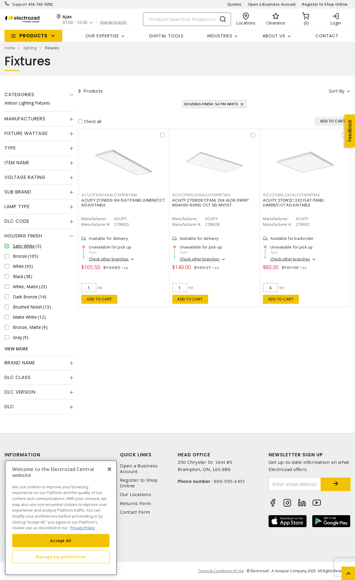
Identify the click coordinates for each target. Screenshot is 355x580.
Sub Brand (17, 192)
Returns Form (135, 503)
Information (22, 455)
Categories (19, 94)
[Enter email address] (295, 484)
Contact (327, 36)
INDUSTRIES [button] (219, 36)
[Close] (109, 469)
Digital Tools (166, 36)
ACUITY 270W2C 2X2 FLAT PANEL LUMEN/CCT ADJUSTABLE (293, 203)
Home (9, 47)
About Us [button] (274, 36)
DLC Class (17, 377)
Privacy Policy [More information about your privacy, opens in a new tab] (82, 527)
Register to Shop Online (325, 4)
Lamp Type (17, 206)
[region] (61, 517)
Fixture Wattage (26, 133)
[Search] (187, 19)
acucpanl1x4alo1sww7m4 (109, 194)
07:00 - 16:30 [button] (75, 22)
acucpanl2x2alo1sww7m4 (291, 194)
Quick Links (136, 455)
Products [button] (33, 36)
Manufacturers (24, 119)
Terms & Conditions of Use (221, 570)
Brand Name (19, 363)
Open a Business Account (272, 4)
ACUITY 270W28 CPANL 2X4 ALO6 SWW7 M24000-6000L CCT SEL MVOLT (210, 203)
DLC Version (20, 392)
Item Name (16, 162)
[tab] (39, 94)
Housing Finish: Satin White (211, 104)
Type (10, 148)
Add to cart (99, 299)
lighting (30, 47)
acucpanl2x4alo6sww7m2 (201, 194)
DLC (9, 406)
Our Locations (135, 494)
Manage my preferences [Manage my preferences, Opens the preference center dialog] (61, 556)
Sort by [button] (337, 91)
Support (19, 4)
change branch (113, 22)
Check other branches (109, 259)
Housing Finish (23, 236)
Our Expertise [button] (102, 36)
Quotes (234, 4)
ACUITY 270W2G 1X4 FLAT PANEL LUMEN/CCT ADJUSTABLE (123, 203)
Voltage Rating (24, 177)
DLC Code (16, 221)
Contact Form (135, 512)
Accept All (60, 540)
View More (16, 349)
